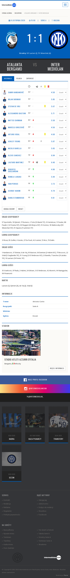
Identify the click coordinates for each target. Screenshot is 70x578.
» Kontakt (6, 500)
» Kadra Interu (7, 544)
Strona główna (7, 13)
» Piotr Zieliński (8, 548)
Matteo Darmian (15, 120)
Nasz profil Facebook (35, 380)
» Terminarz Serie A (44, 540)
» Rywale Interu (8, 533)
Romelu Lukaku (14, 176)
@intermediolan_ (35, 396)
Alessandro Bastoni (17, 113)
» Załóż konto (42, 503)
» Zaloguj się (42, 500)
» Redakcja (6, 503)
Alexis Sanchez (14, 155)
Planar (66, 575)
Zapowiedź (30, 78)
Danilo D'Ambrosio (16, 197)
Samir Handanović (16, 92)
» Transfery (6, 540)
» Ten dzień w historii (45, 529)
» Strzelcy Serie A (44, 537)
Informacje (8, 78)
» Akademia (41, 544)
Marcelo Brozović (16, 127)
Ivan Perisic (13, 183)
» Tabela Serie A (43, 533)
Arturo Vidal (14, 134)
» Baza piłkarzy (8, 529)
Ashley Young (14, 141)
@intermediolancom (35, 388)
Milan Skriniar (14, 99)
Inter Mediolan (55, 67)
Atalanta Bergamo (14, 67)
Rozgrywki (18, 13)
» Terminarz (6, 537)
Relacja (19, 78)
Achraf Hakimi (14, 190)
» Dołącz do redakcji (45, 507)
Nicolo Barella (14, 148)
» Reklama (6, 507)
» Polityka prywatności (11, 514)
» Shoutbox (41, 511)
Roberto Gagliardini (13, 170)
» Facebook (42, 514)
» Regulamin (7, 511)
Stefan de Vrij (14, 106)
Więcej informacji (57, 368)
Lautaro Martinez (16, 162)
